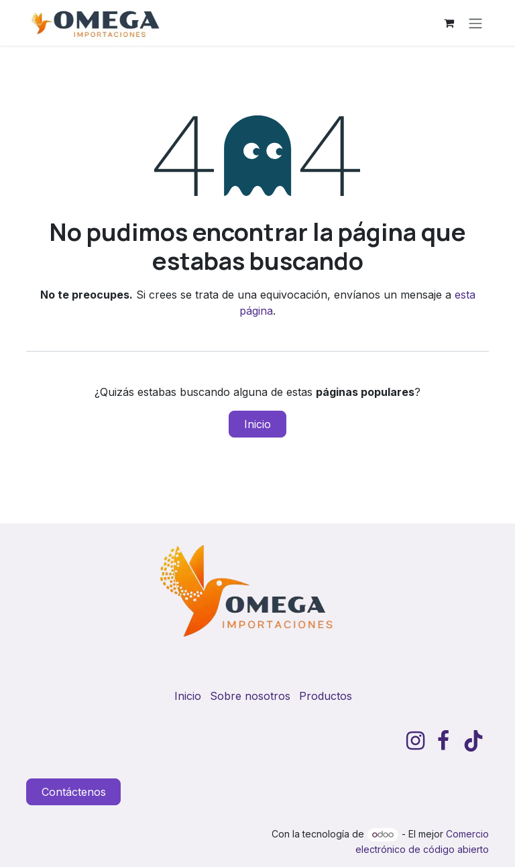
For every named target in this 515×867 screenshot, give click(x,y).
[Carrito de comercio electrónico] (448, 22)
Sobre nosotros (250, 696)
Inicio (257, 424)
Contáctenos (74, 792)
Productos (325, 696)
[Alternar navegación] (475, 23)
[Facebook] (443, 740)
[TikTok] (473, 740)
